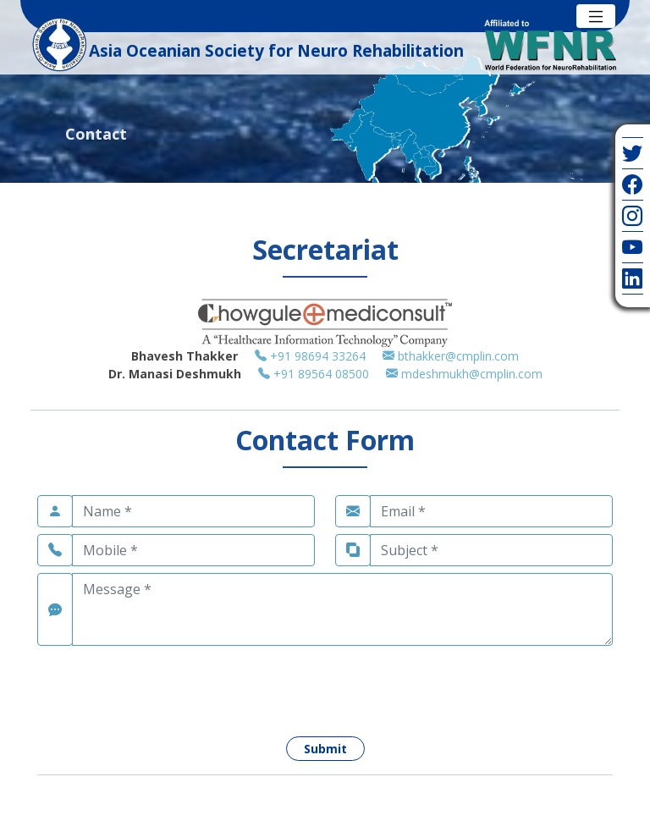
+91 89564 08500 (322, 374)
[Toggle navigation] (595, 16)
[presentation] (166, 686)
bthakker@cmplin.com (451, 356)
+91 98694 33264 (319, 356)
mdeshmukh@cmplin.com (464, 374)
